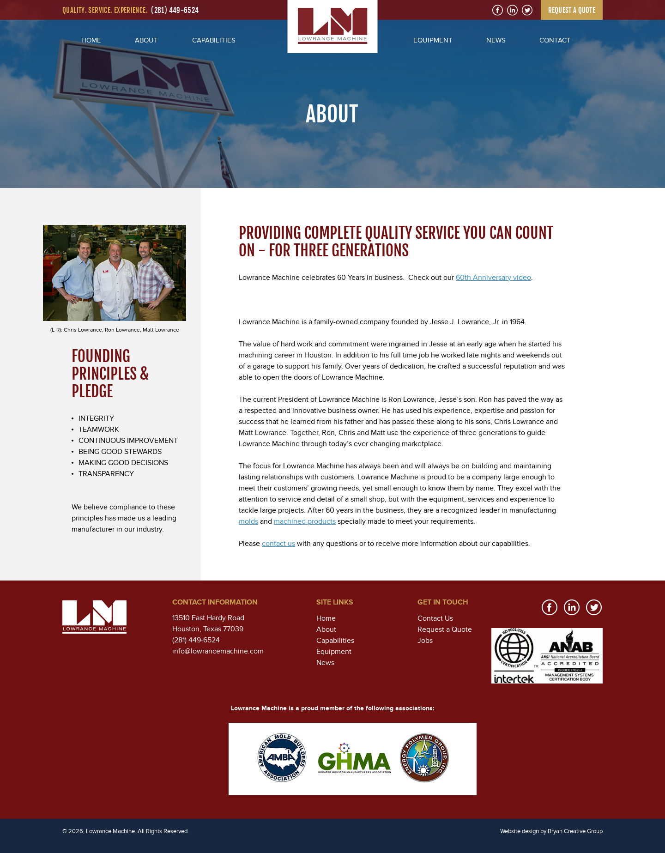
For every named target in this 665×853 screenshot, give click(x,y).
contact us (278, 543)
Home (326, 618)
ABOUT (146, 40)
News (325, 662)
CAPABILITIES (214, 40)
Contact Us (435, 618)
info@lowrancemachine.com (218, 651)
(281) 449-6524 (175, 10)
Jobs (425, 640)
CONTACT (555, 40)
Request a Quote (444, 629)
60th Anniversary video (493, 277)
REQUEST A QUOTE (572, 10)
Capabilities (335, 640)
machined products (305, 521)
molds (248, 521)
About (326, 629)
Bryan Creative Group (575, 831)
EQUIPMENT (433, 40)
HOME (91, 40)
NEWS (496, 40)
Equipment (333, 651)
